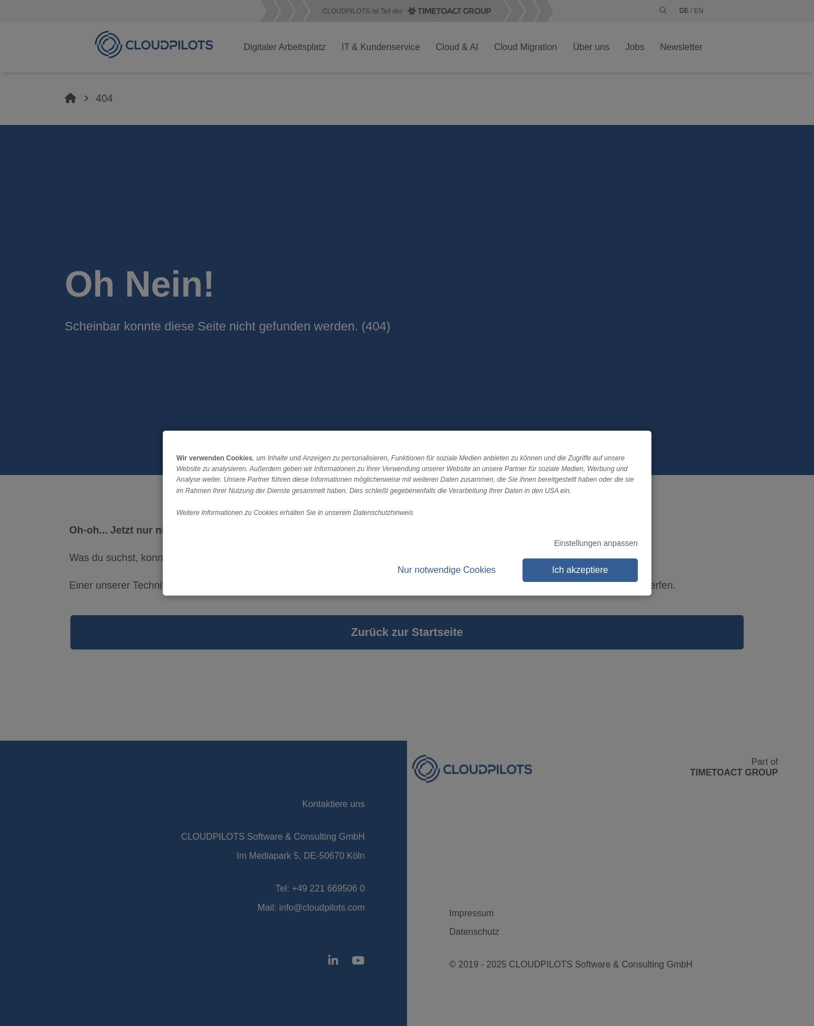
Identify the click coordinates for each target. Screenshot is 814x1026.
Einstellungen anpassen (596, 543)
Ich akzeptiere (580, 570)
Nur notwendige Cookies (446, 570)
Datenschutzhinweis (383, 513)
